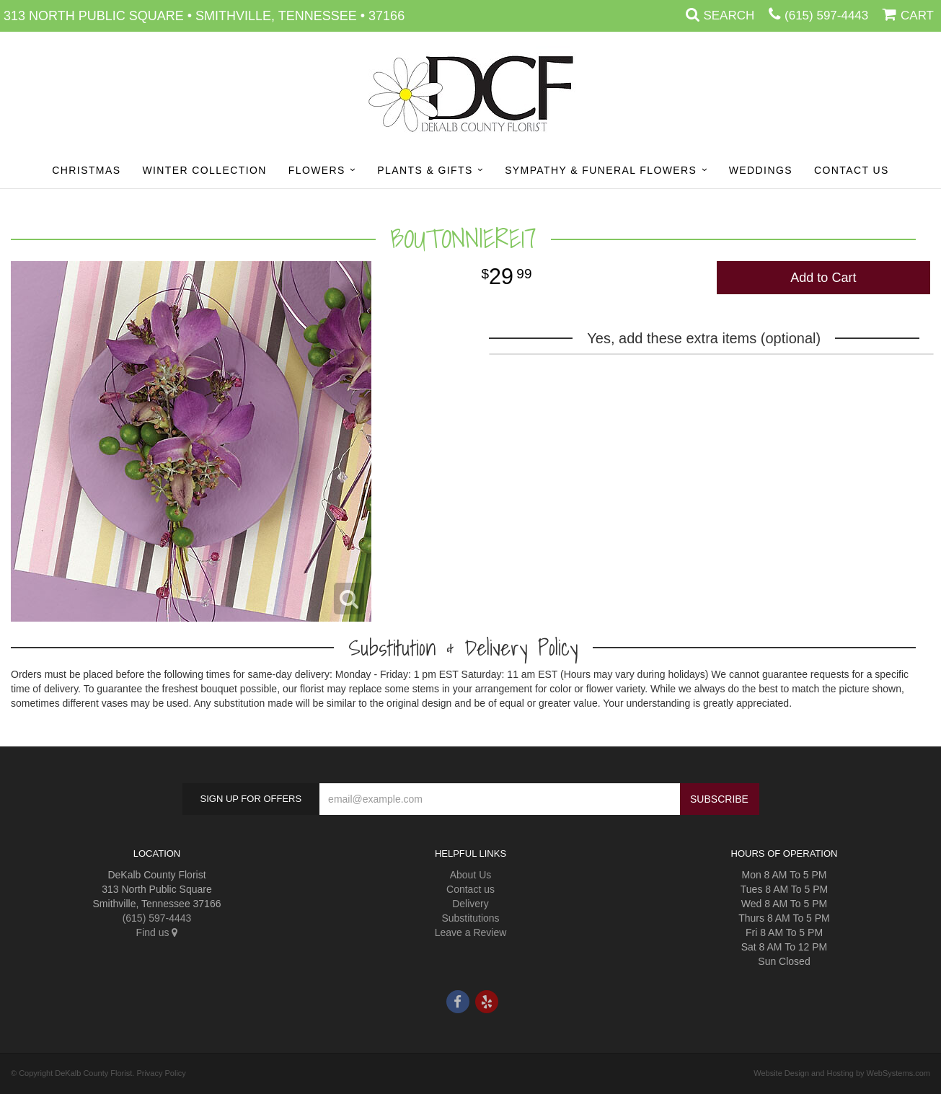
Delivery (470, 903)
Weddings (760, 170)
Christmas (86, 170)
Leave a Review (471, 932)
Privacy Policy (160, 1073)
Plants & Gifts (424, 170)
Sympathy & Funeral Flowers (601, 170)
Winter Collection (204, 170)
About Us (471, 875)
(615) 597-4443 (826, 15)
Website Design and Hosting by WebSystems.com (842, 1073)
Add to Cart (823, 277)
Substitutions (470, 918)
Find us (157, 932)
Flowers (316, 170)
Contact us (470, 889)
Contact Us (851, 170)
